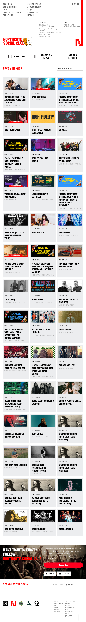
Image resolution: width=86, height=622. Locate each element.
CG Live (36, 603)
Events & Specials (12, 12)
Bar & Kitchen (10, 7)
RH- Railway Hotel (29, 603)
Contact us (32, 12)
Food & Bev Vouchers (68, 615)
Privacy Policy (67, 604)
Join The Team (34, 4)
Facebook (50, 574)
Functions (8, 15)
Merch (30, 15)
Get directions (45, 36)
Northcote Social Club (17, 41)
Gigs (5, 10)
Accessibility (34, 7)
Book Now (7, 4)
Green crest (21, 603)
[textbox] (70, 68)
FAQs (29, 10)
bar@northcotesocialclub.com (50, 32)
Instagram (64, 574)
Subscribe (63, 565)
